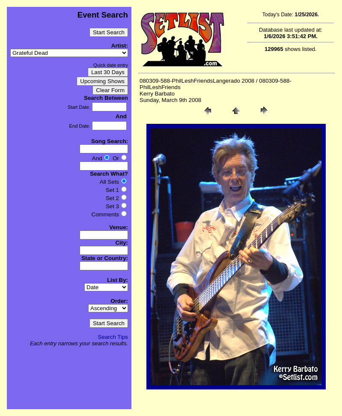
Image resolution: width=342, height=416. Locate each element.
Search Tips (113, 337)
